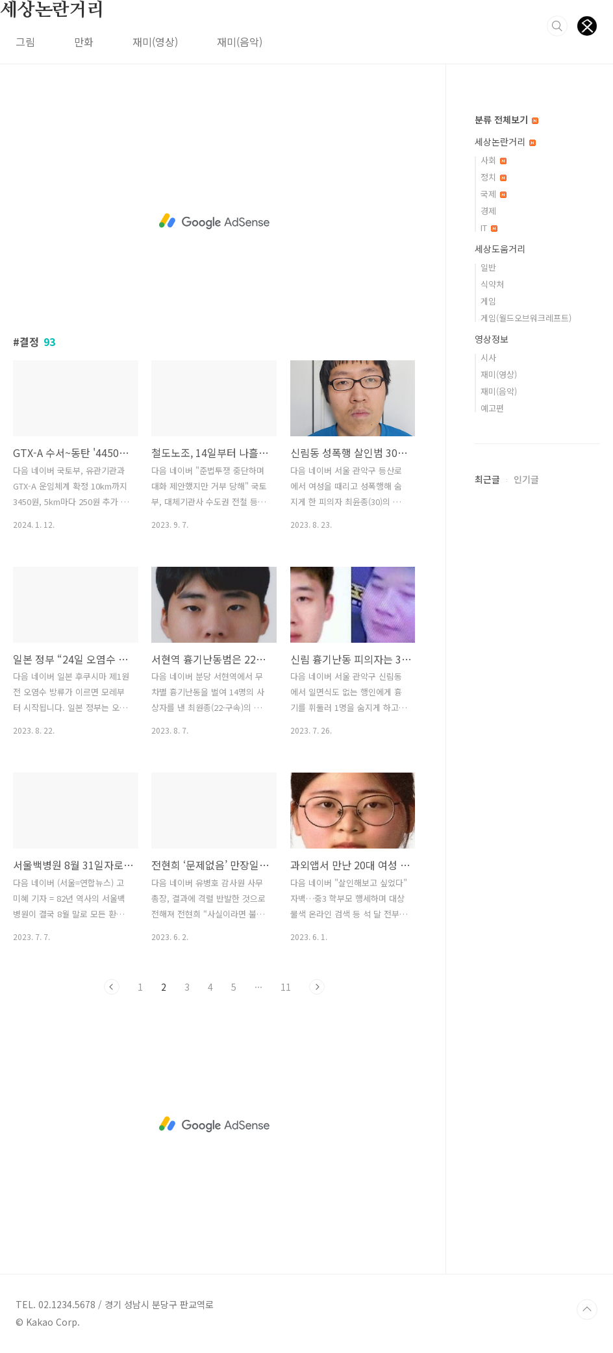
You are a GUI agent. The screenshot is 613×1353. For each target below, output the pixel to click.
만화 (84, 41)
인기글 (526, 479)
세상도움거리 (500, 248)
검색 (557, 26)
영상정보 (491, 338)
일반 (488, 267)
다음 (317, 987)
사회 (494, 160)
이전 (111, 987)
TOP (587, 1309)
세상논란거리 (52, 10)
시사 (488, 357)
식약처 (492, 284)
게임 (488, 301)
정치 (494, 177)
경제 (488, 211)
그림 (25, 41)
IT (489, 227)
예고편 (492, 408)
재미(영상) (155, 41)
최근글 (487, 479)
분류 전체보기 (506, 119)
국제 (494, 194)
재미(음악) (239, 41)
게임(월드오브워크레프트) (526, 318)
